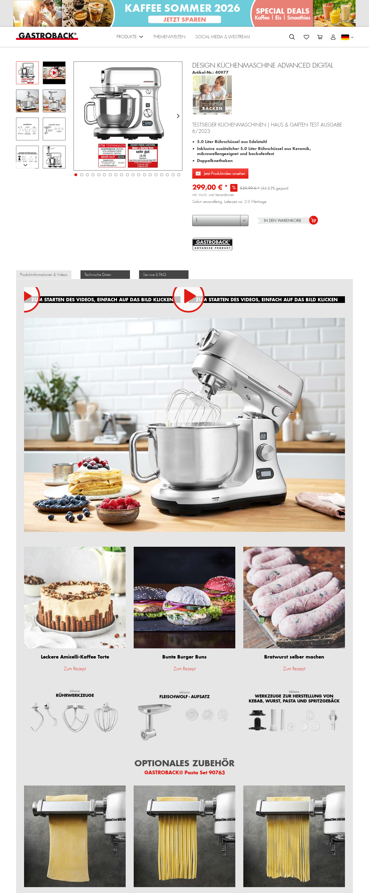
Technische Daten (97, 274)
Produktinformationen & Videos (43, 274)
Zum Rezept (75, 669)
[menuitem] (130, 38)
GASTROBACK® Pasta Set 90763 (184, 772)
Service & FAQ (154, 274)
